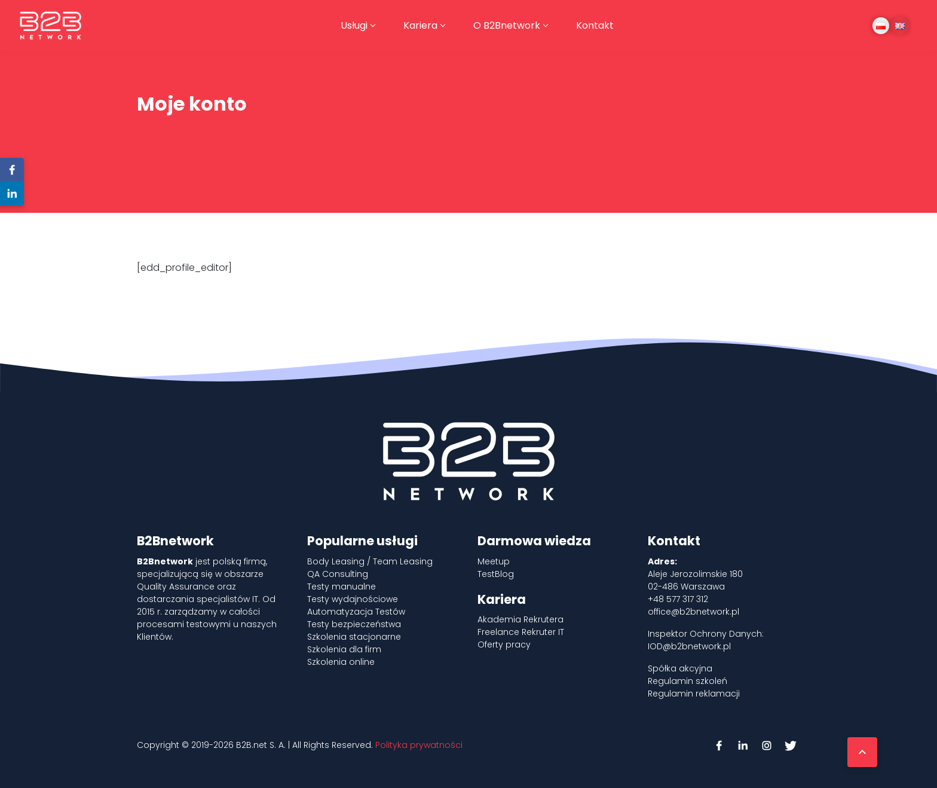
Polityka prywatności (419, 745)
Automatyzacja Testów (356, 612)
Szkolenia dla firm (344, 649)
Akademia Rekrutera (520, 619)
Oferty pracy (504, 644)
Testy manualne (341, 586)
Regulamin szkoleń (687, 681)
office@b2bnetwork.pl (693, 612)
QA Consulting (337, 574)
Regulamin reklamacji (694, 694)
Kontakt (595, 25)
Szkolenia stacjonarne (354, 637)
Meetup (493, 561)
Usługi (354, 25)
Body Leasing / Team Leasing (370, 561)
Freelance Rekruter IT (520, 632)
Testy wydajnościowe (352, 599)
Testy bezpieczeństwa (354, 624)
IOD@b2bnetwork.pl (689, 646)
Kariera (420, 25)
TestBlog (495, 574)
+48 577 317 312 (678, 599)
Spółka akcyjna (680, 668)
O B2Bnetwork (506, 25)
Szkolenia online (341, 662)
